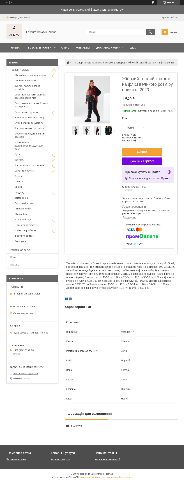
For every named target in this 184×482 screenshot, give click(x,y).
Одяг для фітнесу (25, 225)
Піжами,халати (23, 208)
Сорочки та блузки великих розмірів (30, 135)
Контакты (83, 47)
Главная (15, 47)
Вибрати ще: (132, 137)
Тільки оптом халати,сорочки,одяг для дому (29, 145)
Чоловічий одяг (23, 219)
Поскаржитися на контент (91, 477)
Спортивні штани (24, 203)
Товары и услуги (39, 47)
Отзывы (14, 264)
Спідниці (19, 192)
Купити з (142, 161)
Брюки (18, 187)
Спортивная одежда (26, 112)
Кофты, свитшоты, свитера (29, 165)
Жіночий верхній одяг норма (31, 75)
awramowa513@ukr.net (25, 373)
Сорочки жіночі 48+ (25, 80)
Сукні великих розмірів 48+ (30, 123)
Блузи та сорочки (24, 170)
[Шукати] (150, 32)
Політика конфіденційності (119, 477)
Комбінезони (21, 198)
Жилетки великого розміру (29, 117)
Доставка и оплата (109, 47)
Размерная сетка (20, 249)
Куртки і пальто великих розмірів (28, 87)
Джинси (19, 181)
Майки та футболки (25, 230)
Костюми (19, 159)
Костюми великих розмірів (29, 128)
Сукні (17, 154)
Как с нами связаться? (107, 459)
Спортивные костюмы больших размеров (101, 62)
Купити (142, 151)
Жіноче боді (21, 214)
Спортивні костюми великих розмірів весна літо (30, 96)
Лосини (18, 176)
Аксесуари (20, 241)
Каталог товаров (60, 459)
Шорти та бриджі (24, 235)
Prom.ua (109, 474)
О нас (65, 47)
